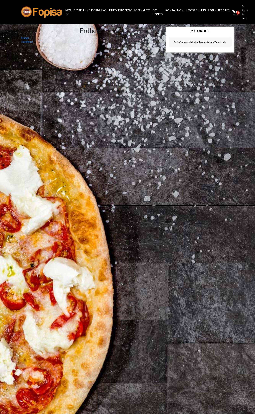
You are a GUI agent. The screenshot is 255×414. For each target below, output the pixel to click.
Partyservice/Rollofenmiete (129, 10)
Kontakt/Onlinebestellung (185, 10)
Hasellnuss (27, 41)
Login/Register (218, 10)
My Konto (158, 11)
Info (68, 10)
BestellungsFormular (90, 10)
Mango (25, 37)
